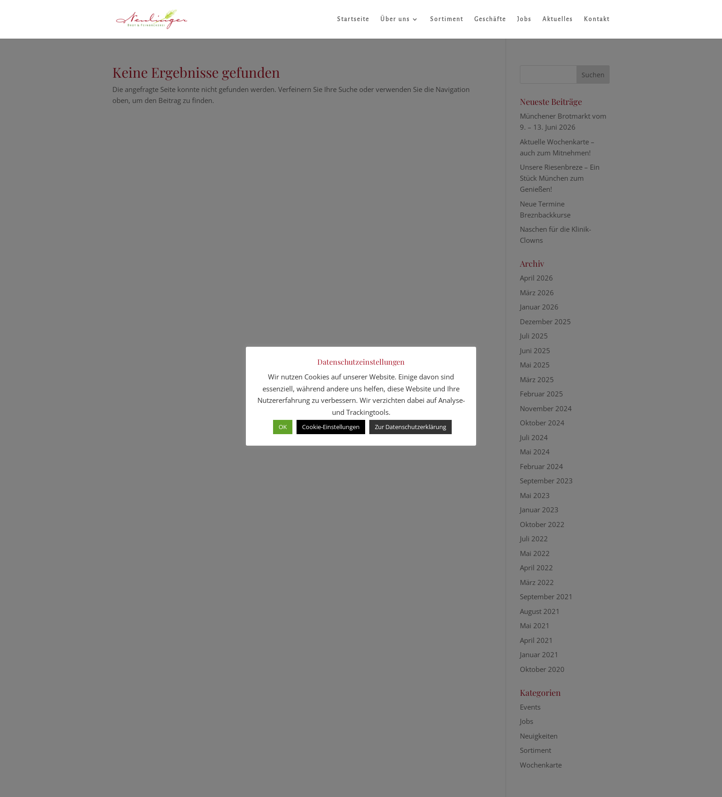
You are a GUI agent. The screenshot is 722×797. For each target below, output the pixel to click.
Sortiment (446, 19)
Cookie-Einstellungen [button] (331, 427)
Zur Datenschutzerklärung (410, 427)
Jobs (524, 19)
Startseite (353, 19)
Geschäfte (490, 19)
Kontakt (597, 19)
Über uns (395, 19)
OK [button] (283, 427)
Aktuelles (557, 19)
